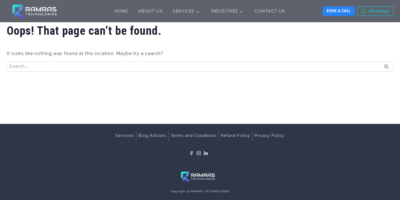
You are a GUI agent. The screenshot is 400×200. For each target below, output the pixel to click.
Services (184, 11)
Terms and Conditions (194, 135)
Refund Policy (235, 135)
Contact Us (270, 11)
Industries (224, 11)
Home (121, 11)
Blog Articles (152, 135)
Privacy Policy (269, 135)
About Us (150, 11)
